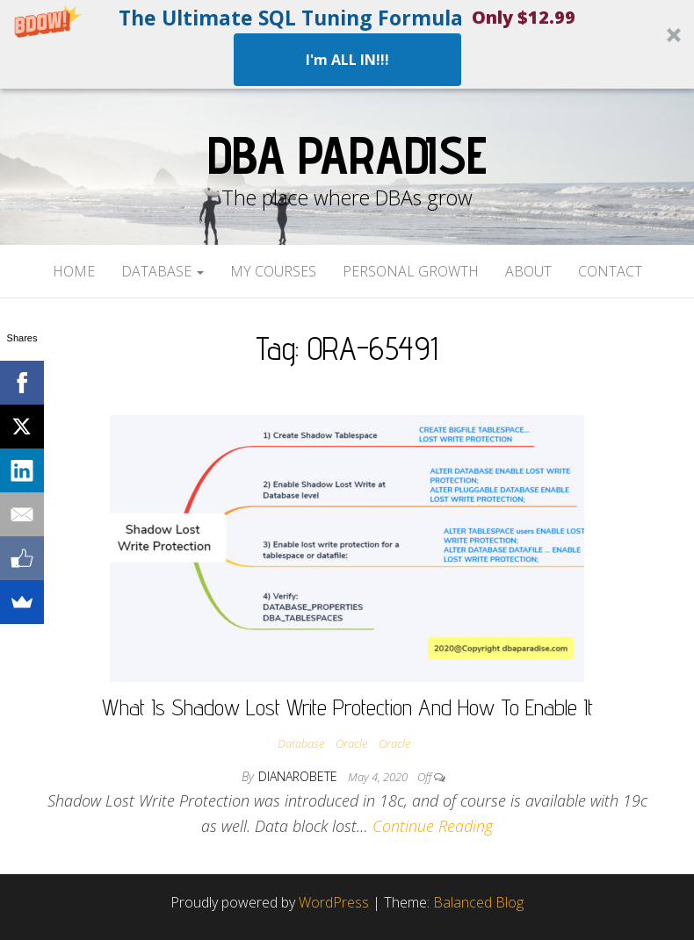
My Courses (273, 271)
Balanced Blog (478, 902)
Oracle (351, 743)
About (528, 271)
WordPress (334, 902)
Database (162, 271)
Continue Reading (432, 825)
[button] (347, 44)
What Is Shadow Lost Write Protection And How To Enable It (347, 707)
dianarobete (299, 776)
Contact (610, 271)
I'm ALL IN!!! (347, 59)
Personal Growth (411, 271)
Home (74, 271)
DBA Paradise (347, 154)
